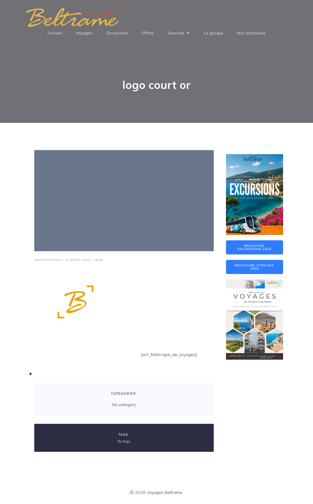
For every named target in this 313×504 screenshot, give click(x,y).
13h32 (98, 260)
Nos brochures (251, 33)
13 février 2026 (77, 260)
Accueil (55, 33)
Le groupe (213, 33)
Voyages (84, 33)
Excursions (117, 33)
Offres (147, 33)
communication (47, 260)
